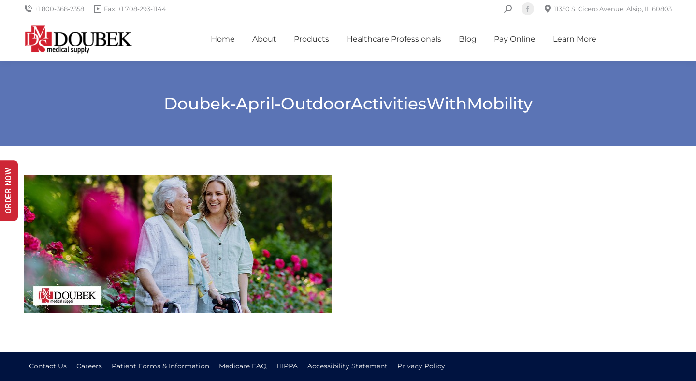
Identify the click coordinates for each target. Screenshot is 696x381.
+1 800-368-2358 (54, 9)
